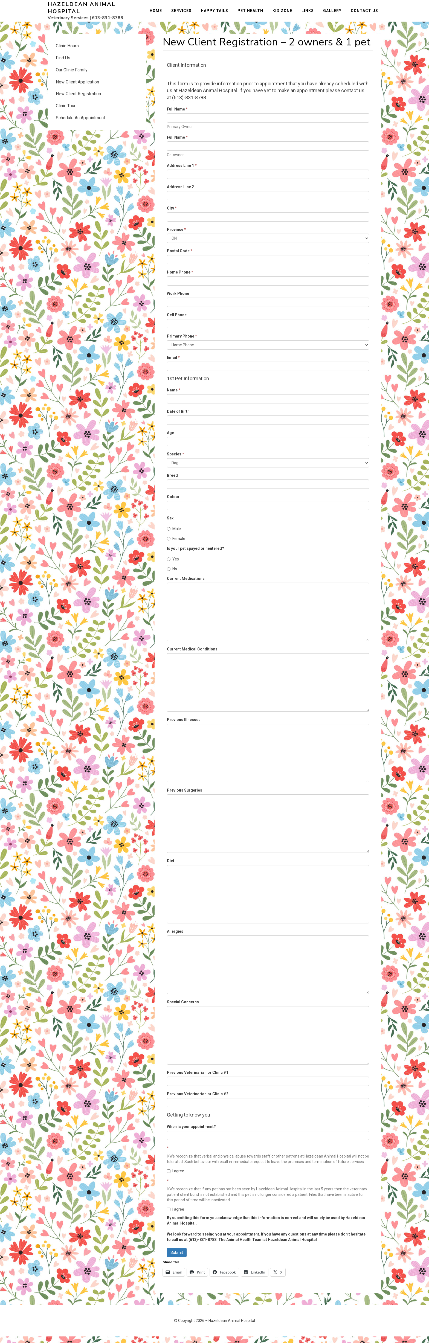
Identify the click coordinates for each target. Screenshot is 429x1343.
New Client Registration (78, 100)
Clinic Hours (67, 52)
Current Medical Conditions (192, 655)
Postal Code (179, 257)
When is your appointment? (191, 1133)
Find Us (63, 64)
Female (176, 545)
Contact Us (367, 14)
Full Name (177, 115)
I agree (175, 1177)
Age (170, 439)
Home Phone (180, 278)
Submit (176, 1259)
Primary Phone (182, 342)
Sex (170, 524)
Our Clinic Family (72, 76)
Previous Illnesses (184, 726)
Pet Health (253, 14)
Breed (172, 482)
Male (174, 535)
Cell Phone (177, 321)
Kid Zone (285, 14)
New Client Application (77, 88)
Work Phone (178, 300)
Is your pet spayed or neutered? (195, 555)
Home (159, 14)
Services (185, 14)
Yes (173, 565)
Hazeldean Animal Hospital (81, 11)
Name (173, 396)
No (172, 575)
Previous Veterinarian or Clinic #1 (197, 1079)
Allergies (175, 938)
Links (311, 14)
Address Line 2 (180, 193)
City (172, 214)
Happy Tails (217, 14)
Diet (170, 867)
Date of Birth (178, 418)
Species (175, 460)
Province (176, 236)
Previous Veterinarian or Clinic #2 (197, 1100)
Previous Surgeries (184, 797)
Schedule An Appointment (80, 124)
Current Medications (186, 585)
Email (173, 364)
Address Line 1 (182, 172)
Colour (173, 503)
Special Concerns (183, 1008)
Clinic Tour (66, 112)
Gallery (335, 14)
